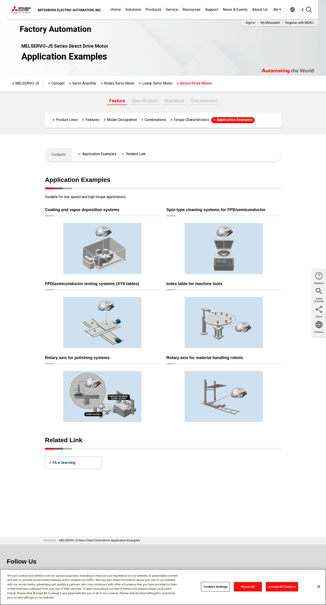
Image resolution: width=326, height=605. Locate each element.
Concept (58, 83)
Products (153, 9)
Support (211, 9)
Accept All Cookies (281, 586)
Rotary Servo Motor (119, 83)
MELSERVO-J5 (27, 83)
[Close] (319, 587)
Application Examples (235, 120)
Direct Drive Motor (196, 83)
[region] (163, 587)
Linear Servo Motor (157, 83)
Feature (117, 100)
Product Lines (67, 120)
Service (172, 9)
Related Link (136, 154)
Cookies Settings (215, 586)
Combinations (155, 120)
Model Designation (122, 120)
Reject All (248, 586)
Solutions (133, 9)
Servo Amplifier (84, 83)
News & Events (235, 9)
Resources (192, 9)
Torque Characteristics (191, 120)
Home (116, 9)
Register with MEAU (299, 23)
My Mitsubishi (270, 23)
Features (92, 120)
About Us (260, 9)
